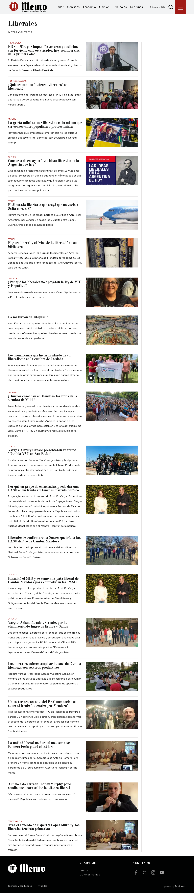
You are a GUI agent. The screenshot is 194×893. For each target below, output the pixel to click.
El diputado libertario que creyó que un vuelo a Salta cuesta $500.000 (43, 207)
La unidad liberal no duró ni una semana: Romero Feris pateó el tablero (39, 745)
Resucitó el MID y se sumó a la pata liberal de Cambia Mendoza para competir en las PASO (43, 580)
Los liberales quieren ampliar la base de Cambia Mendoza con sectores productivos (44, 665)
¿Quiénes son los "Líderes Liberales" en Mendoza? (37, 87)
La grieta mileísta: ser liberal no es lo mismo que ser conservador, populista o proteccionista (45, 124)
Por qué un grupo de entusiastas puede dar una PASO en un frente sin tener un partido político (43, 488)
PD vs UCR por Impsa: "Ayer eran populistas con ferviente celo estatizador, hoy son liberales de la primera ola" (44, 50)
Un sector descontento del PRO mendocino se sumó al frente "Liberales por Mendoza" (42, 704)
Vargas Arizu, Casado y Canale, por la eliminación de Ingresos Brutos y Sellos (38, 624)
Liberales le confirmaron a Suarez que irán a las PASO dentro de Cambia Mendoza (44, 539)
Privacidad (42, 886)
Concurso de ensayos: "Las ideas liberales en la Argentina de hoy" (43, 163)
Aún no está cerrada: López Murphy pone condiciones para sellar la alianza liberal (39, 786)
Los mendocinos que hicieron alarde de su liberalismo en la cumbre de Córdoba (39, 357)
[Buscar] (171, 7)
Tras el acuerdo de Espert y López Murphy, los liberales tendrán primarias (43, 827)
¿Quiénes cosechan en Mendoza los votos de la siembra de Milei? (42, 398)
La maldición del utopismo (28, 317)
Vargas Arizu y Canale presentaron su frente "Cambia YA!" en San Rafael (42, 452)
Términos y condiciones (20, 886)
